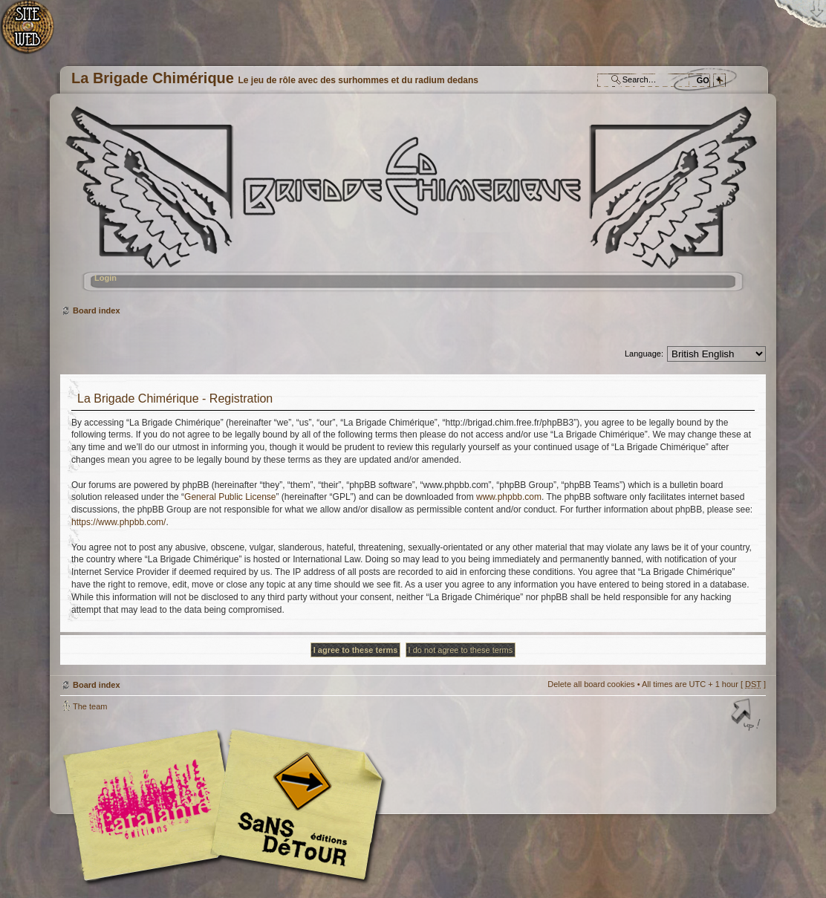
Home (35, 34)
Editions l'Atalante (227, 805)
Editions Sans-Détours (294, 807)
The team (90, 706)
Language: (644, 353)
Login (105, 277)
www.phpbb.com (509, 497)
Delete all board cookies (590, 684)
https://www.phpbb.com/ (118, 522)
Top (747, 716)
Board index (411, 204)
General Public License (230, 497)
